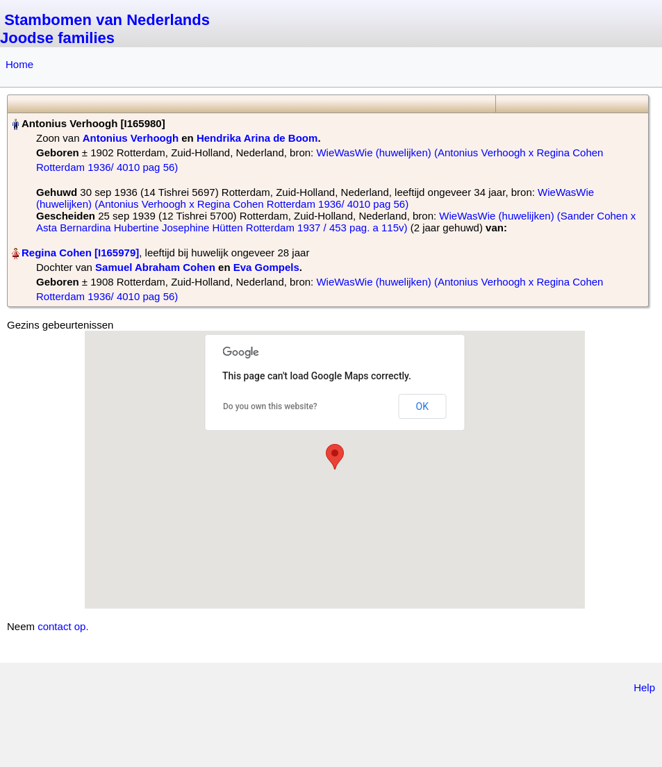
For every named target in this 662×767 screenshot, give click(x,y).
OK (422, 406)
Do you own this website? (270, 406)
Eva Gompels (266, 267)
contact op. (63, 626)
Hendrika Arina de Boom (257, 138)
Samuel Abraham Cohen (155, 267)
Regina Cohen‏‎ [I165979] (80, 252)
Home (19, 64)
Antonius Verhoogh (131, 138)
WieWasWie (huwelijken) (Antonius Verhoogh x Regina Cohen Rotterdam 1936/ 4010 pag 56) (315, 198)
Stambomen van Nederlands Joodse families (105, 29)
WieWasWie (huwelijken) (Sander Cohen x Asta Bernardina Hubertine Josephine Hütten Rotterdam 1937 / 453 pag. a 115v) (336, 221)
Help (644, 687)
